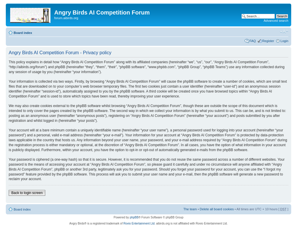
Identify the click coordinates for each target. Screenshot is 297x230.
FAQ (252, 41)
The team (190, 209)
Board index (23, 33)
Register (268, 41)
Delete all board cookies (217, 209)
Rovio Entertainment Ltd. (139, 223)
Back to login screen (27, 193)
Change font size (284, 31)
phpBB (134, 217)
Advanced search (276, 20)
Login (284, 41)
